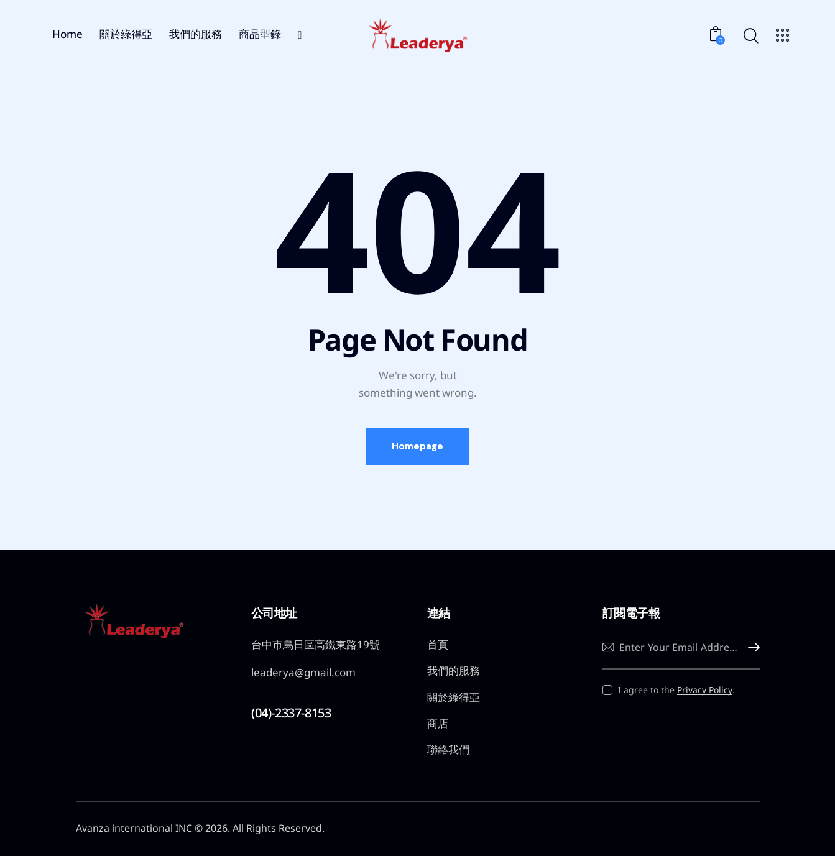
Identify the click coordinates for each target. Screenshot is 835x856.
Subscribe (750, 647)
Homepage (417, 446)
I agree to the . (676, 690)
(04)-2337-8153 (291, 712)
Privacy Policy (704, 690)
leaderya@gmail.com (303, 672)
